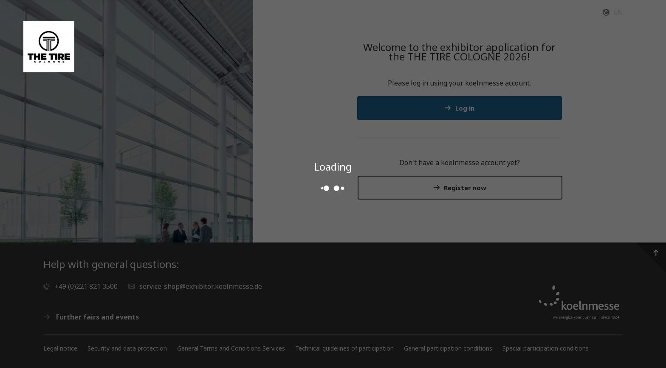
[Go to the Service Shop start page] (48, 46)
